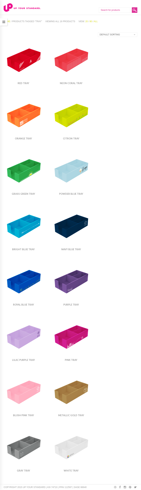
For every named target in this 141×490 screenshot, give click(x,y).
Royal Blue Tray (23, 304)
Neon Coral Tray (71, 83)
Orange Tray (23, 138)
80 (91, 21)
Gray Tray (23, 470)
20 (86, 21)
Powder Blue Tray (71, 193)
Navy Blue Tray (71, 249)
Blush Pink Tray (23, 415)
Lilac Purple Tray (23, 359)
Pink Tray (71, 359)
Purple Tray (71, 304)
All (96, 21)
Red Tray (23, 83)
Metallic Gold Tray (71, 415)
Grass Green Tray (23, 193)
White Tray (71, 470)
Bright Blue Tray (23, 249)
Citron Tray (71, 138)
